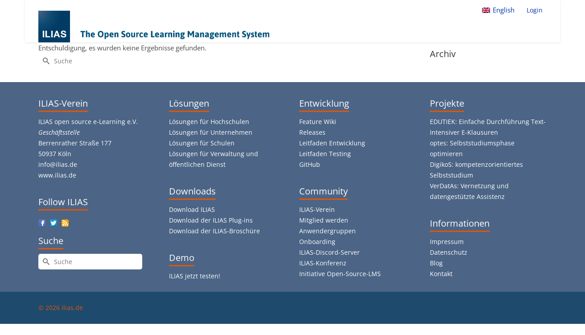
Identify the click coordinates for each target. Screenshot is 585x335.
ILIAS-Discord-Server (329, 252)
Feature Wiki (317, 121)
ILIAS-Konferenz (322, 263)
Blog (436, 263)
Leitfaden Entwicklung (332, 143)
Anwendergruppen (327, 231)
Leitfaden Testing (325, 153)
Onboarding (317, 241)
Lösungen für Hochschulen (209, 121)
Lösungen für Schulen (202, 143)
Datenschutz (448, 252)
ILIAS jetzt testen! (194, 276)
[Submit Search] (45, 61)
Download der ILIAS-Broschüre (214, 231)
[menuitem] (498, 10)
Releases (312, 132)
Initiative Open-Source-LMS (340, 273)
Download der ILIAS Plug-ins (211, 220)
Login (535, 10)
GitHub (309, 164)
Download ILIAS (192, 209)
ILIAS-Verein (317, 209)
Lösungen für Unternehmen (210, 132)
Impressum (447, 241)
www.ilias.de (57, 175)
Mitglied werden (323, 220)
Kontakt (441, 273)
